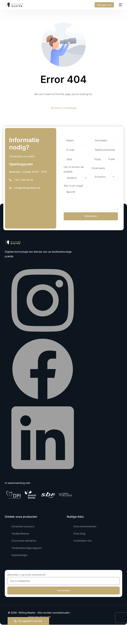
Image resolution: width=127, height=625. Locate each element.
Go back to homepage (63, 107)
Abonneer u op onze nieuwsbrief (26, 574)
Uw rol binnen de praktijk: (74, 169)
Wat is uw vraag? (73, 185)
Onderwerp (98, 168)
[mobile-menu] (119, 4)
